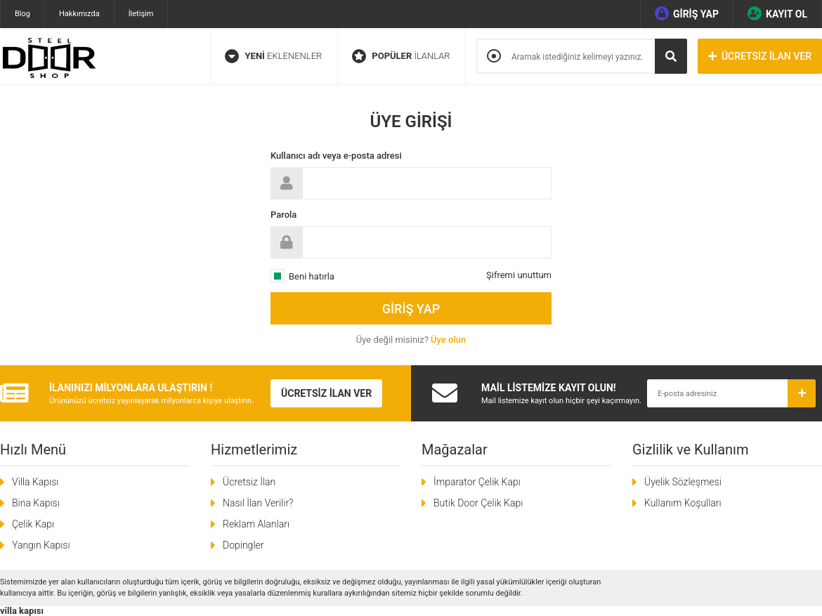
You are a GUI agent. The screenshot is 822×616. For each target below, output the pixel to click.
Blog (22, 13)
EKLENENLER (273, 56)
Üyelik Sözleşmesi (683, 481)
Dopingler (243, 545)
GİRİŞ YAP (687, 13)
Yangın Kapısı (41, 545)
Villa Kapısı (35, 481)
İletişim (141, 13)
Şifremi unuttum (519, 275)
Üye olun (448, 339)
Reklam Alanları (256, 524)
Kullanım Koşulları (683, 503)
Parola (283, 214)
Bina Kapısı (36, 503)
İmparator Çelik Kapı (477, 481)
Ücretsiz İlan (249, 481)
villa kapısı (22, 610)
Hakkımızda (79, 13)
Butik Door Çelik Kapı (478, 503)
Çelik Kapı (33, 524)
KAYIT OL (777, 13)
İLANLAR (401, 56)
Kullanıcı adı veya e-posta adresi (336, 155)
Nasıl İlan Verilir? (258, 503)
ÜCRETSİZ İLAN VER (759, 56)
